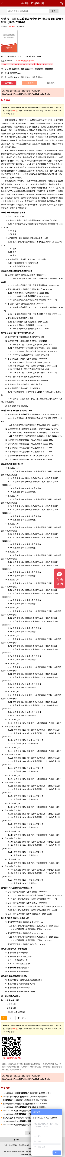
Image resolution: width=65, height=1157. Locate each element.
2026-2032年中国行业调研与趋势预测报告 (24, 1111)
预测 (40, 940)
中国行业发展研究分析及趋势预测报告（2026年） (25, 1100)
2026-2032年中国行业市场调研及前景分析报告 (27, 1093)
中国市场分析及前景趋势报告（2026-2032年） (26, 1118)
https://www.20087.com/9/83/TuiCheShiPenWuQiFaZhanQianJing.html (26, 94)
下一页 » (22, 1018)
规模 (55, 184)
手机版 (25, 3)
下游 (15, 968)
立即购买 (9, 83)
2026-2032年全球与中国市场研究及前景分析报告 (29, 1121)
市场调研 (10, 181)
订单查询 (29, 83)
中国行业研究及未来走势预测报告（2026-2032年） (26, 1104)
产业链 (21, 953)
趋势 (8, 201)
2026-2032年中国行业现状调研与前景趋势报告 (26, 1114)
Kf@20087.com (14, 73)
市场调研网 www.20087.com (30, 1154)
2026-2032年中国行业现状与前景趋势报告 (24, 1125)
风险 (33, 984)
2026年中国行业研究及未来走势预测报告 (25, 1097)
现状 (3, 194)
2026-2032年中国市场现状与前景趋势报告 (24, 1107)
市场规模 (28, 414)
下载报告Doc (50, 83)
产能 (29, 278)
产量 (31, 296)
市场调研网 (37, 3)
